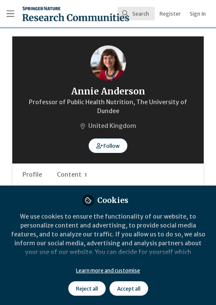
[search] (136, 13)
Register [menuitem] (170, 14)
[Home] (52, 13)
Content (72, 174)
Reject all (87, 289)
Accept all (128, 289)
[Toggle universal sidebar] (10, 13)
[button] (108, 145)
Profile (32, 174)
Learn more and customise (108, 270)
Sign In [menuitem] (198, 14)
